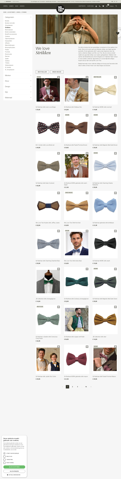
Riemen (7, 56)
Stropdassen (9, 25)
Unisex (22, 6)
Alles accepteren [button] (14, 467)
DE (116, 1)
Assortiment (11, 12)
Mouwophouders (10, 47)
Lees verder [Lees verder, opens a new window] (13, 449)
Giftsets (7, 43)
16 (86, 387)
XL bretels (8, 67)
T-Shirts (7, 63)
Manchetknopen (10, 45)
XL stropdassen (9, 69)
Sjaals (7, 58)
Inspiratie (82, 6)
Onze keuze (56, 72)
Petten (7, 49)
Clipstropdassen (10, 38)
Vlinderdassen (9, 65)
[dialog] (14, 456)
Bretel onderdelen (10, 32)
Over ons (90, 6)
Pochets (7, 52)
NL (112, 1)
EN (114, 1)
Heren (5, 6)
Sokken (7, 61)
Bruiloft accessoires (11, 34)
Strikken (24, 12)
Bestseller (42, 72)
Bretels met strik (10, 23)
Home (4, 12)
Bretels (7, 21)
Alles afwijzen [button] (14, 471)
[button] (116, 6)
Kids (16, 6)
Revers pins (8, 54)
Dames (11, 6)
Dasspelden (8, 41)
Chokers (7, 36)
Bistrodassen (9, 30)
